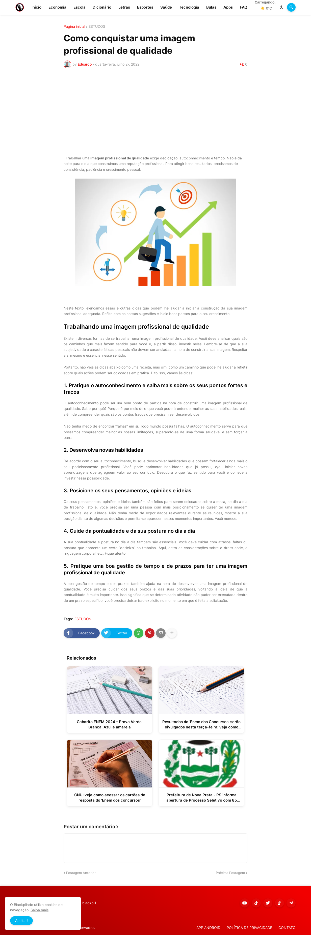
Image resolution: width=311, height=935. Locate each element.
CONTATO (287, 927)
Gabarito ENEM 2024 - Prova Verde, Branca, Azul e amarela (110, 724)
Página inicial (74, 26)
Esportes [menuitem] (145, 7)
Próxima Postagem (230, 873)
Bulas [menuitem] (211, 7)
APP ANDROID (208, 927)
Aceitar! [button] (21, 920)
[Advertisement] (155, 113)
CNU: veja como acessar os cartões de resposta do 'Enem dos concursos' (109, 797)
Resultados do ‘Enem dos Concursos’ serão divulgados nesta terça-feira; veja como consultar (201, 724)
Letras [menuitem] (124, 7)
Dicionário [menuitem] (102, 7)
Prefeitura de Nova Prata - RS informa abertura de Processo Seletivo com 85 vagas (201, 797)
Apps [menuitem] (228, 7)
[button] (281, 7)
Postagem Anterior (81, 873)
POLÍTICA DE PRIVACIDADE (249, 927)
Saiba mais (39, 910)
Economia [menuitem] (57, 7)
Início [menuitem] (36, 7)
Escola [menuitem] (79, 7)
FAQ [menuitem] (243, 7)
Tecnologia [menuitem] (189, 7)
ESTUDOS (97, 26)
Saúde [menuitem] (166, 7)
